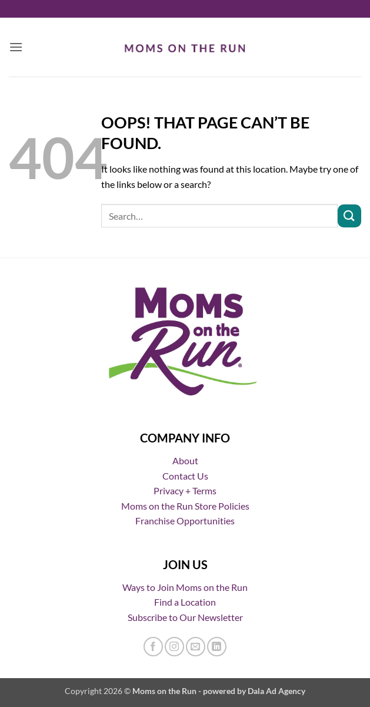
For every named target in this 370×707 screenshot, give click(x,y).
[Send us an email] (195, 646)
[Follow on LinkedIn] (216, 646)
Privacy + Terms (185, 490)
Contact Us (185, 475)
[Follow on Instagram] (174, 646)
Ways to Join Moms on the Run (185, 587)
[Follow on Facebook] (153, 646)
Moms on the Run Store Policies (185, 505)
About (185, 460)
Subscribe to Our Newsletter (185, 617)
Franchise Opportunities (185, 520)
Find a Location (185, 601)
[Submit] (349, 215)
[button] (16, 46)
